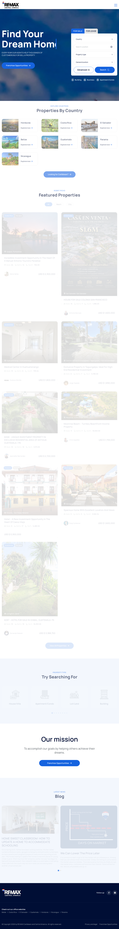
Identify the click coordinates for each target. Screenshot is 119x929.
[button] (58, 870)
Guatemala (34, 912)
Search (104, 69)
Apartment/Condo (105, 79)
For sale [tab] (77, 31)
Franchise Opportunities (18, 65)
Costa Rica (13, 912)
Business (88, 79)
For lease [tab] (91, 31)
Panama (64, 912)
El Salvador (24, 912)
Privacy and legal (91, 924)
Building (76, 79)
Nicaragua (55, 912)
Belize (4, 912)
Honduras (44, 912)
